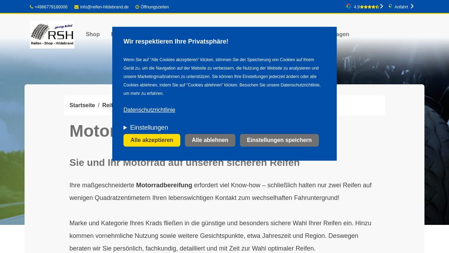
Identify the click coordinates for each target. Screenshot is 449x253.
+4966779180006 (49, 7)
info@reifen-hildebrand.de (101, 7)
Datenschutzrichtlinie (149, 110)
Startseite (82, 105)
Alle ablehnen (210, 140)
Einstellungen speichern (279, 140)
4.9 (366, 7)
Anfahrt (401, 7)
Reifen (110, 105)
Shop (93, 34)
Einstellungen (149, 127)
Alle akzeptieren (151, 140)
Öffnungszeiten (155, 7)
